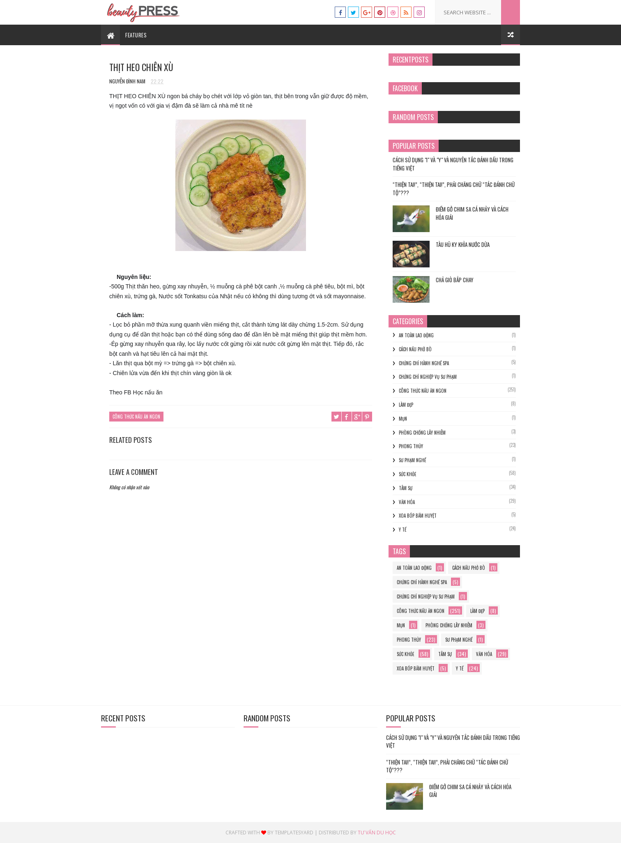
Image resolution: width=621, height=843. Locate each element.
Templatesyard (294, 832)
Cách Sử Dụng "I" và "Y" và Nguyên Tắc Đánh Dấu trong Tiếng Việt (453, 164)
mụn (403, 418)
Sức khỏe (407, 474)
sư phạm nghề (412, 460)
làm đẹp (406, 404)
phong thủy (411, 446)
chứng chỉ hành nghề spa (424, 363)
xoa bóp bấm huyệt (418, 515)
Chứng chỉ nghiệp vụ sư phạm (428, 376)
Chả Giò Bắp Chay (455, 280)
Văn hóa (407, 502)
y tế (402, 529)
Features (136, 35)
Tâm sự (405, 488)
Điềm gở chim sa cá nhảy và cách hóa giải (472, 213)
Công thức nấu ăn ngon (136, 416)
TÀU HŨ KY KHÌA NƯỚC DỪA (463, 244)
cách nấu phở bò (415, 349)
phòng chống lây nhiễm (422, 432)
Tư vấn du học (377, 832)
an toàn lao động (416, 335)
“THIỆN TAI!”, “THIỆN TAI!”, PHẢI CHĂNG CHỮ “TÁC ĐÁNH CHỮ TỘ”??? (454, 188)
